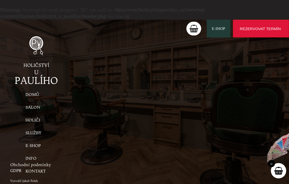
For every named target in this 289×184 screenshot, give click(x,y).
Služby (33, 132)
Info (31, 158)
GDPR (15, 170)
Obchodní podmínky (30, 164)
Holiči (33, 119)
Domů (32, 94)
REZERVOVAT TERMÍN (260, 29)
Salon (33, 107)
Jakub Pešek (30, 181)
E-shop (218, 28)
